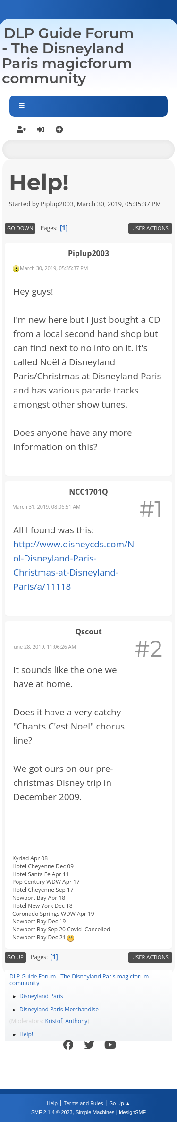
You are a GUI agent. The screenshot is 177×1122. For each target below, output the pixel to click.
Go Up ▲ (119, 1102)
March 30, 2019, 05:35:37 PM (54, 268)
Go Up (15, 957)
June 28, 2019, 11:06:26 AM (44, 646)
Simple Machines (95, 1112)
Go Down (20, 228)
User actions (150, 228)
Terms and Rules (83, 1102)
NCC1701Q (88, 492)
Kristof (54, 1021)
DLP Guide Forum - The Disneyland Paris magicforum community (68, 55)
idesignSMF (132, 1112)
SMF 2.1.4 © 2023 (52, 1112)
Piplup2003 (88, 253)
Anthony (76, 1021)
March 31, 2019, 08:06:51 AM (46, 506)
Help (52, 1102)
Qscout (88, 631)
